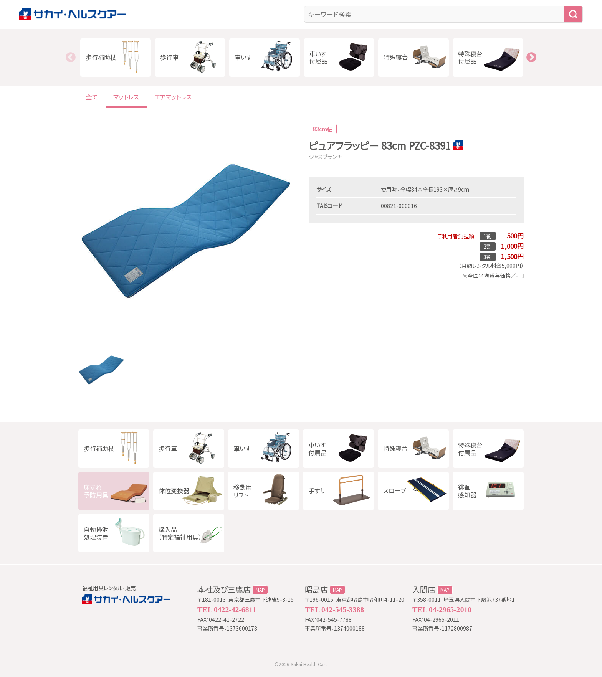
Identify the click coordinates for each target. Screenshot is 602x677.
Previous (70, 57)
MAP (260, 589)
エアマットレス (173, 96)
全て (92, 96)
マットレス (126, 96)
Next (531, 57)
